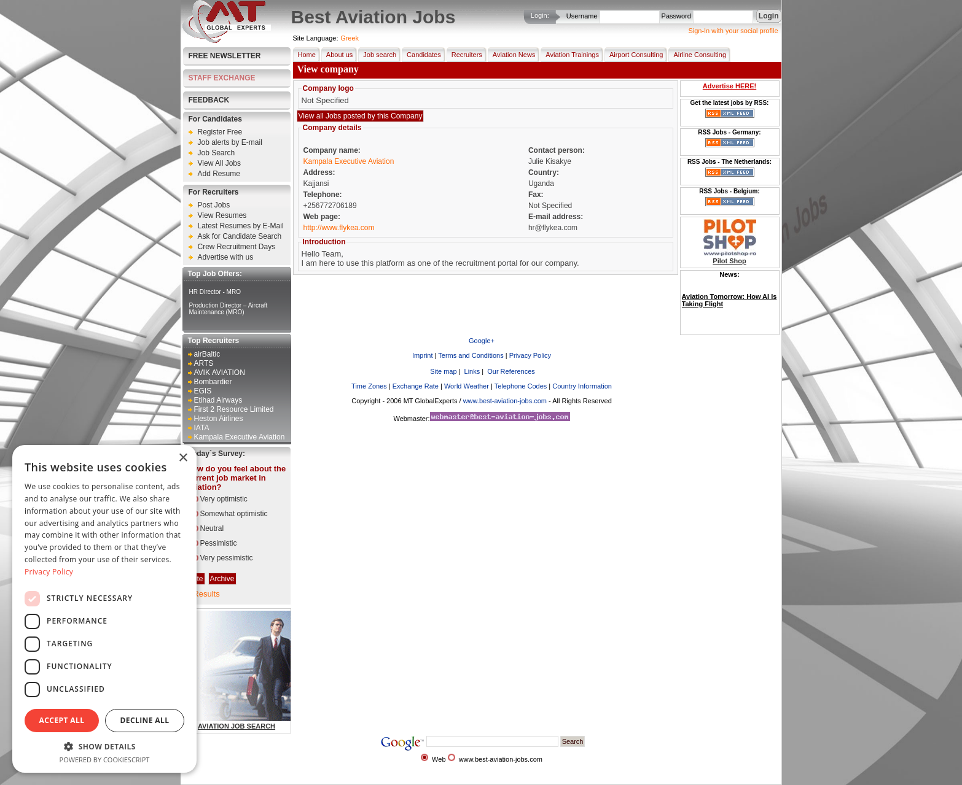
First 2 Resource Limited (234, 409)
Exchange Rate (416, 386)
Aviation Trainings (570, 54)
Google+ (482, 340)
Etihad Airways (218, 400)
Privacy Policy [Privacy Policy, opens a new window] (49, 572)
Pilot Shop (729, 261)
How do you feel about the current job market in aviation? (236, 478)
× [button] (182, 458)
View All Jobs (219, 163)
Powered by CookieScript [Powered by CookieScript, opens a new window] (105, 759)
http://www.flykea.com (339, 227)
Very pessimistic (226, 558)
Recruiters (464, 54)
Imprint (422, 355)
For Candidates (215, 119)
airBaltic (207, 354)
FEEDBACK (209, 100)
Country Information (582, 386)
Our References (510, 371)
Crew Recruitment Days (237, 246)
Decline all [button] (145, 720)
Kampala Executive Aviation (239, 437)
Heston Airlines (218, 418)
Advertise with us (226, 257)
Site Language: (315, 38)
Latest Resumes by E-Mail (241, 226)
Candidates (421, 54)
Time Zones (369, 386)
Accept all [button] (62, 720)
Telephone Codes (521, 386)
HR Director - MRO (215, 291)
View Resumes (222, 215)
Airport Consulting (633, 54)
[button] (104, 746)
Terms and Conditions (470, 355)
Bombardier (213, 381)
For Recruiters (214, 192)
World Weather (466, 386)
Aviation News (512, 54)
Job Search (216, 153)
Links (471, 371)
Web (438, 759)
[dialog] (104, 609)
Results (206, 593)
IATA (201, 427)
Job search (377, 54)
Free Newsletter (225, 56)
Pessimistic (218, 543)
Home (304, 54)
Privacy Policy (530, 355)
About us (337, 54)
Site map (442, 371)
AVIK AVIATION (219, 372)
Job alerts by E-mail (230, 142)
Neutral (212, 528)
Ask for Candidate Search (240, 236)
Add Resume (219, 173)
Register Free (220, 132)
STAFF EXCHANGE (222, 78)
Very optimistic (224, 499)
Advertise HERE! (729, 86)
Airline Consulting (697, 54)
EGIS (203, 391)
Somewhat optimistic (234, 513)
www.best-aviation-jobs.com (505, 400)
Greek (349, 38)
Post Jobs (214, 205)
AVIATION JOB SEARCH (236, 726)
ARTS (204, 363)
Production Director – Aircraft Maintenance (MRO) (228, 308)
